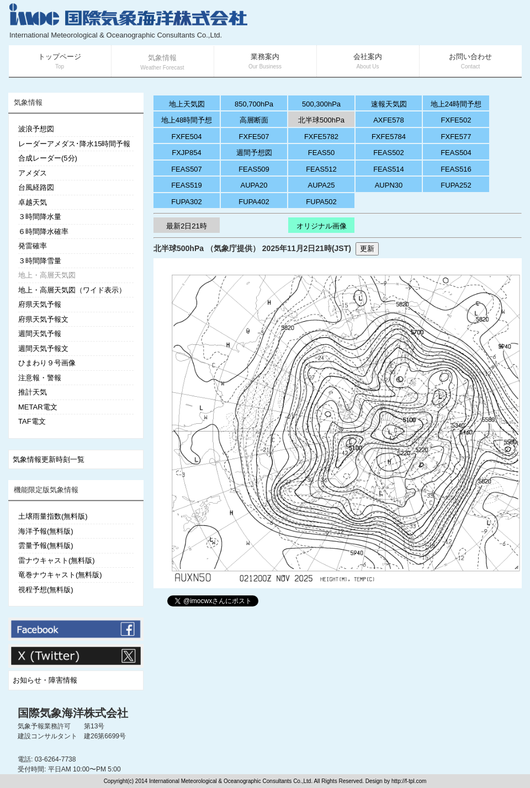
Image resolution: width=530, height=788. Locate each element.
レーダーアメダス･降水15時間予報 (74, 144)
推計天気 (32, 392)
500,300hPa (321, 104)
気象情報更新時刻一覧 (48, 459)
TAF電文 (32, 421)
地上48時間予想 (186, 120)
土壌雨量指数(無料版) (53, 516)
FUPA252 (456, 185)
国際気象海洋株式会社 (73, 713)
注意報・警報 (39, 378)
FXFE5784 (389, 136)
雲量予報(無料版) (45, 545)
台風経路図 (36, 187)
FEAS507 (186, 169)
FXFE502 (456, 120)
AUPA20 (254, 185)
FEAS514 (388, 169)
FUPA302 (186, 202)
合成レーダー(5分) (47, 158)
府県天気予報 (39, 304)
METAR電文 (37, 407)
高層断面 (254, 120)
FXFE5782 (321, 136)
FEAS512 (321, 169)
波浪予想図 (36, 129)
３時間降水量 (39, 216)
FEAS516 (456, 169)
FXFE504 (187, 136)
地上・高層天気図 (47, 275)
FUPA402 (254, 202)
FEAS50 (321, 152)
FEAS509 (254, 169)
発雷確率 (32, 246)
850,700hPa (254, 104)
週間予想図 (254, 152)
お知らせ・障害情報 (45, 680)
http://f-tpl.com (408, 781)
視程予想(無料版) (45, 589)
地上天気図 (187, 104)
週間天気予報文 (43, 348)
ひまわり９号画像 (47, 363)
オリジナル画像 (321, 226)
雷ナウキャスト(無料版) (56, 560)
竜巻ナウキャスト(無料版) (60, 575)
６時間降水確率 (43, 231)
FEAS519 (186, 185)
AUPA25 (321, 185)
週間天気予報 (39, 333)
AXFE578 (388, 120)
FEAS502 (388, 152)
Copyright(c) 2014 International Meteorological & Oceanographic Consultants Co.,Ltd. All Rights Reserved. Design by (247, 781)
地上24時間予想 (456, 104)
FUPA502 (321, 202)
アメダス (32, 173)
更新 (367, 248)
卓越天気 (32, 202)
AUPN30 (389, 185)
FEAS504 (456, 152)
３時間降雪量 (39, 261)
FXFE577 (456, 136)
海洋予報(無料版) (45, 531)
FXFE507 (254, 136)
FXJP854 (186, 152)
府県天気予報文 (43, 319)
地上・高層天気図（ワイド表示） (72, 290)
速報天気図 (389, 104)
